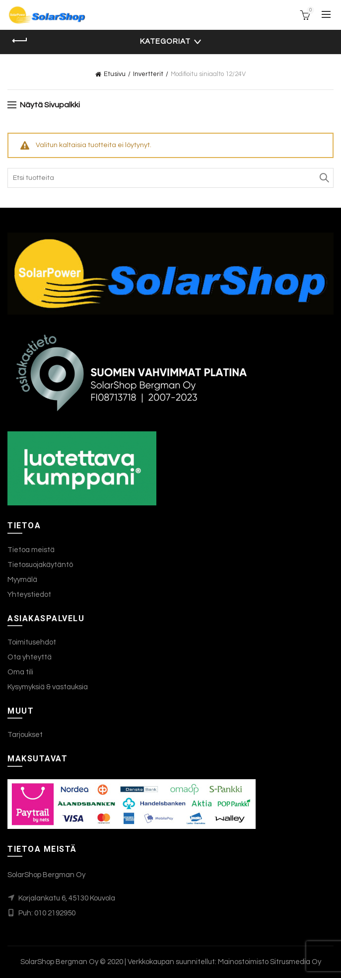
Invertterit (148, 74)
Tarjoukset (25, 734)
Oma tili (20, 672)
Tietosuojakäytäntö (40, 565)
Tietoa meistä (31, 550)
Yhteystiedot (29, 594)
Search (324, 178)
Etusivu (115, 74)
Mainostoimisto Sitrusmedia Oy (269, 962)
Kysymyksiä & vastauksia (47, 687)
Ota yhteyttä (29, 657)
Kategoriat (165, 41)
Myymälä (22, 579)
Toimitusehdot (31, 642)
